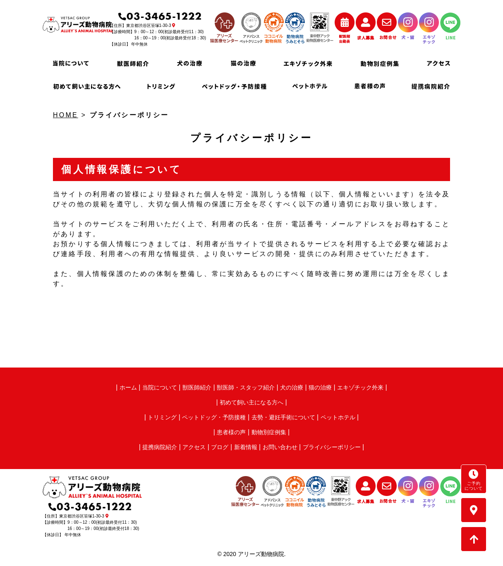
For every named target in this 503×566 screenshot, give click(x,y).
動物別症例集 (269, 432)
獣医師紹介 (196, 387)
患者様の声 (231, 432)
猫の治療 (320, 387)
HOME (65, 115)
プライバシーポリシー (332, 447)
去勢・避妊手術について (283, 417)
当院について (159, 387)
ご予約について (474, 480)
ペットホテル (338, 417)
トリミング (162, 417)
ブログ (219, 447)
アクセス (194, 447)
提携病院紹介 (159, 447)
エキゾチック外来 (360, 387)
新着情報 (245, 447)
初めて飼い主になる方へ (251, 402)
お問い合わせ (280, 447)
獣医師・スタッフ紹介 (246, 387)
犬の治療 (291, 387)
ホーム (128, 387)
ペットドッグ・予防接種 (214, 417)
